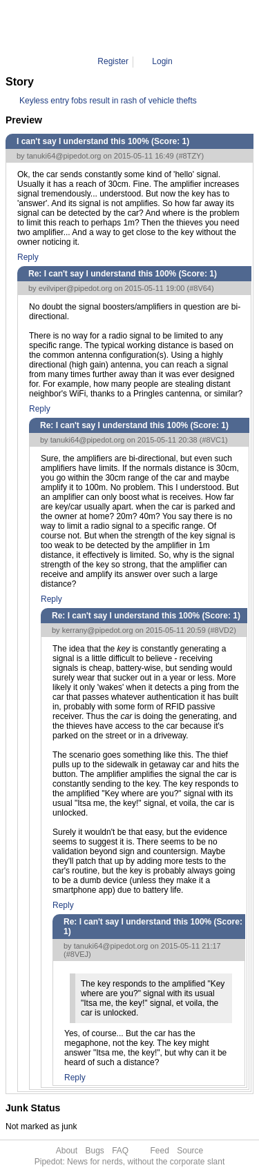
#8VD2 (222, 630)
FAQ (120, 1150)
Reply (28, 257)
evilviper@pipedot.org (76, 288)
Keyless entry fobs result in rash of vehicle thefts (108, 100)
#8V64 (200, 288)
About (66, 1150)
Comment (137, 27)
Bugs (94, 1150)
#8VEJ (77, 954)
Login (162, 61)
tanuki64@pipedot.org (64, 156)
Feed (160, 1150)
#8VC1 (213, 440)
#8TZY (189, 156)
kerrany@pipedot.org (97, 630)
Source (190, 1150)
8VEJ (175, 27)
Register (112, 61)
